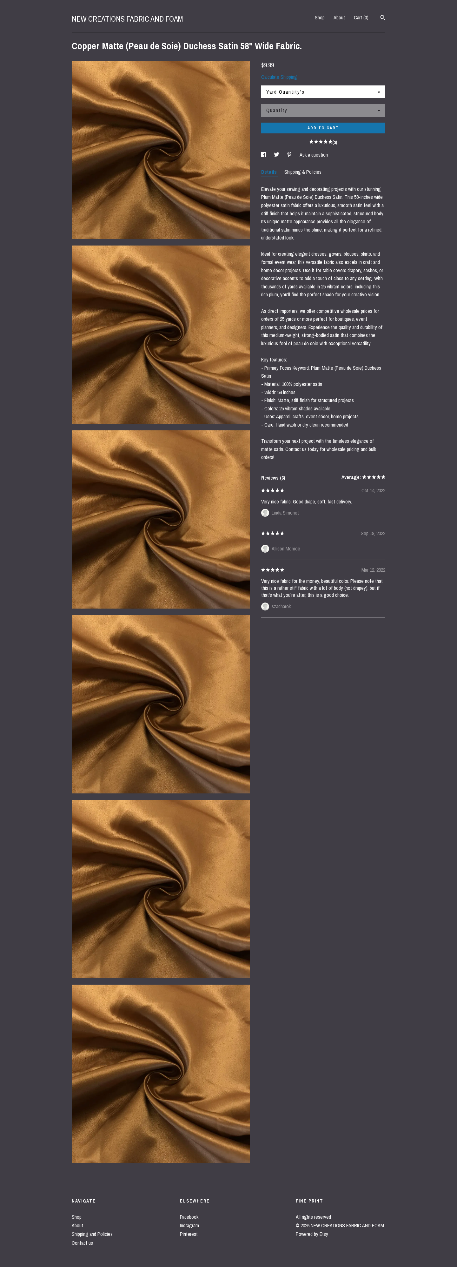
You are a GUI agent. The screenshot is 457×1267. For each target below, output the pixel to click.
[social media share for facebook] (264, 154)
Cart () (361, 17)
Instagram (189, 1225)
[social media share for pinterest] (290, 154)
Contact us (82, 1242)
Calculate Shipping (279, 76)
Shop (320, 17)
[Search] (383, 18)
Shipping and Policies (92, 1233)
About (339, 17)
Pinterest (189, 1233)
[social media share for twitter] (277, 154)
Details (269, 171)
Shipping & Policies (302, 171)
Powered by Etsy (312, 1233)
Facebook (189, 1216)
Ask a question (314, 154)
